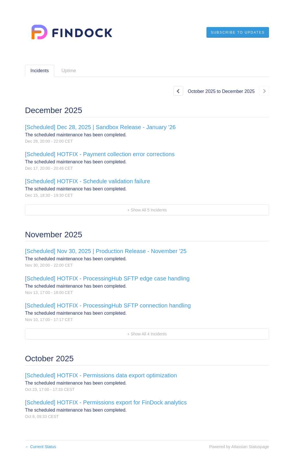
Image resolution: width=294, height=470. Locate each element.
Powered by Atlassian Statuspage (239, 446)
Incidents (39, 70)
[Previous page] (178, 91)
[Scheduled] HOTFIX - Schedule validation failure (87, 181)
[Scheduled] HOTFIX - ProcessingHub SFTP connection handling (108, 305)
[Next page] (264, 91)
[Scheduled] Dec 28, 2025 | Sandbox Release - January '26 (100, 127)
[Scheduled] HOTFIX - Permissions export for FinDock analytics (106, 402)
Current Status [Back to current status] (40, 446)
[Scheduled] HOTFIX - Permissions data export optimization (101, 375)
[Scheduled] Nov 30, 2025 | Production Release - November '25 (106, 251)
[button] (237, 32)
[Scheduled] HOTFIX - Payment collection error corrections (100, 154)
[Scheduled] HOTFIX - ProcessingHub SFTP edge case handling (107, 278)
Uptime (68, 70)
